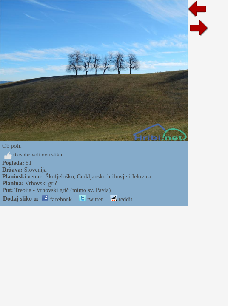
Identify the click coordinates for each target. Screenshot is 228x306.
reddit (121, 199)
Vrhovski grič (41, 183)
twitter (91, 199)
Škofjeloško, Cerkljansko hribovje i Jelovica (98, 176)
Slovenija (35, 170)
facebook (57, 199)
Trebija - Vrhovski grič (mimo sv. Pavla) (62, 190)
